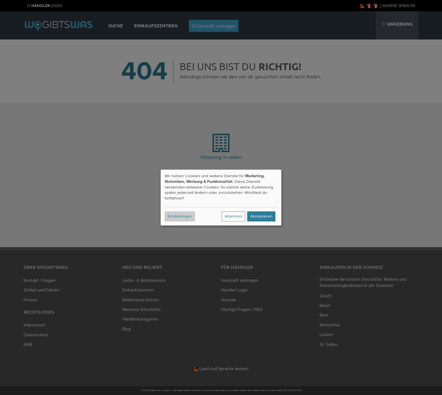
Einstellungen (180, 216)
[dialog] (221, 197)
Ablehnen (233, 216)
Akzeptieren (261, 216)
